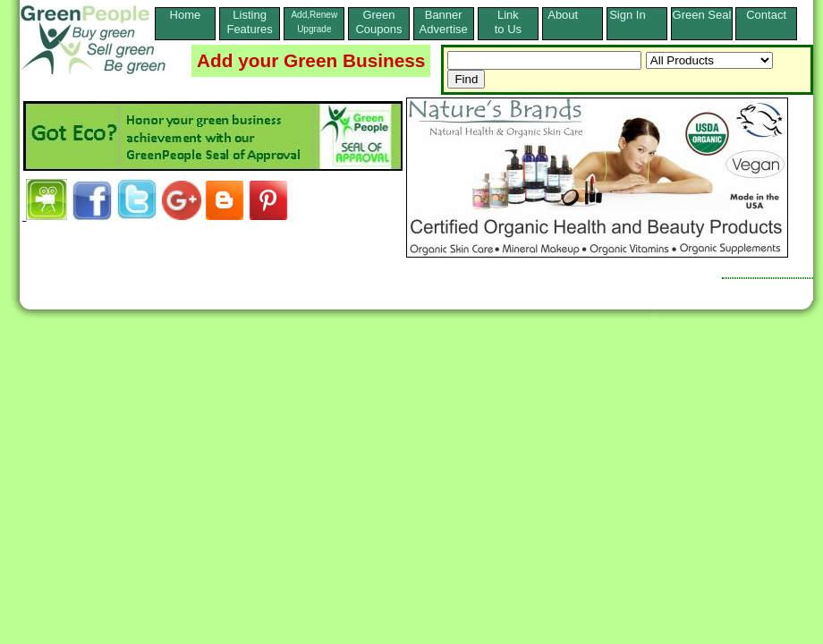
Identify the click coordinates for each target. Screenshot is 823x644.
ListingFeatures (249, 22)
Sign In (637, 14)
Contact (766, 22)
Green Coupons (378, 22)
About (572, 14)
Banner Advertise (444, 22)
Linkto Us (508, 22)
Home (185, 22)
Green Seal (702, 14)
